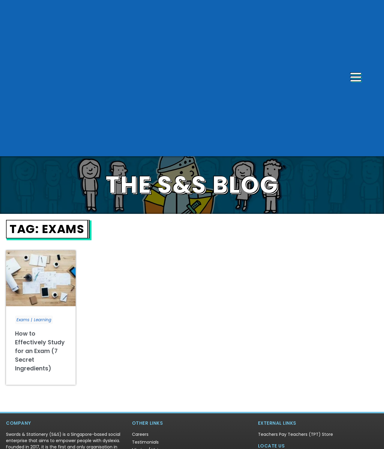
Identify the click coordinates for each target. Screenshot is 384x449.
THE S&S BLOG (192, 124)
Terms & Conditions (233, 439)
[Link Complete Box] (41, 257)
